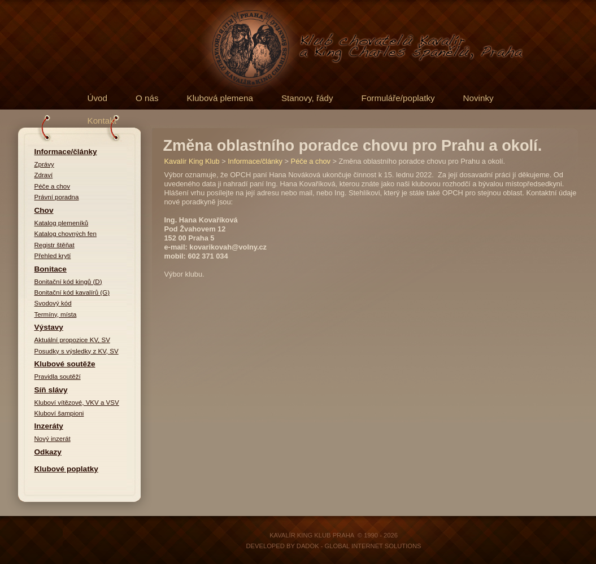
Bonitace (50, 269)
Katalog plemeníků (61, 223)
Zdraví (43, 175)
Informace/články (65, 151)
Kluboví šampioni (59, 413)
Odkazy (48, 452)
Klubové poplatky (66, 469)
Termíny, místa (55, 314)
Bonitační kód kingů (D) (68, 281)
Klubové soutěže (64, 364)
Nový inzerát (52, 438)
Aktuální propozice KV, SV (72, 339)
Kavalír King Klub (192, 161)
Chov (44, 210)
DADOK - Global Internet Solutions (359, 546)
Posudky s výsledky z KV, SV (76, 351)
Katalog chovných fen (65, 233)
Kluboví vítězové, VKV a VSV (76, 402)
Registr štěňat (54, 245)
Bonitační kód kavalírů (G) (72, 292)
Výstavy (48, 327)
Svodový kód (53, 303)
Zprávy (44, 164)
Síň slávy (51, 390)
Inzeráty (48, 426)
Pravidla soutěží (57, 376)
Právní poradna (56, 197)
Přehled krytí (52, 255)
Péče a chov (52, 186)
